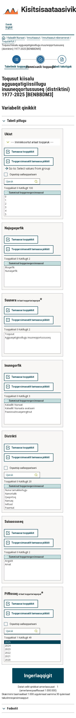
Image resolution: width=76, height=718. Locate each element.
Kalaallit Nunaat (16, 37)
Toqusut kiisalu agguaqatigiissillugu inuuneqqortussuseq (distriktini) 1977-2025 (33, 47)
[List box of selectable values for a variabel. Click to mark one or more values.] (32, 205)
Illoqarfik (32, 267)
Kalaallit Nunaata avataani (32, 408)
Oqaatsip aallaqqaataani (23, 174)
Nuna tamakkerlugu (32, 490)
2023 (32, 649)
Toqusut (32, 334)
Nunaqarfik (32, 271)
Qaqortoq (32, 497)
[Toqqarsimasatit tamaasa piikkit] (28, 161)
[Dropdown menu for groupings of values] (32, 142)
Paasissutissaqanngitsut (32, 412)
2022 (32, 653)
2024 (32, 645)
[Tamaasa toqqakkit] (21, 152)
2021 (32, 656)
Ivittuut (32, 504)
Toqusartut (8, 41)
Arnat (32, 564)
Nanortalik (32, 493)
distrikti (10, 436)
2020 (32, 660)
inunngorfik (13, 365)
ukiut (8, 134)
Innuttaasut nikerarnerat (55, 37)
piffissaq (11, 594)
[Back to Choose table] (16, 62)
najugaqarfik (14, 228)
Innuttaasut (33, 37)
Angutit (32, 561)
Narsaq (32, 500)
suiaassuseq (14, 521)
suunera (10, 300)
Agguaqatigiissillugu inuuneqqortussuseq (32, 337)
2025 (32, 642)
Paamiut (32, 508)
